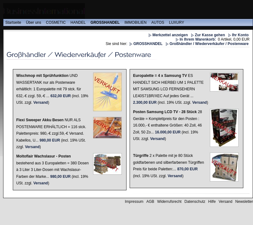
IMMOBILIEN (136, 22)
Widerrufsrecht (169, 201)
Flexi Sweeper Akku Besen (40, 120)
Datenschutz (195, 201)
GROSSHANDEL (105, 22)
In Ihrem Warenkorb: (198, 39)
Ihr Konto (240, 35)
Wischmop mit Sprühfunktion (42, 75)
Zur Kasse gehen (210, 35)
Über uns (33, 22)
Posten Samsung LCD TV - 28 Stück (165, 112)
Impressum (134, 201)
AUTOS (157, 22)
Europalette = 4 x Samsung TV (160, 75)
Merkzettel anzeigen (170, 35)
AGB (150, 201)
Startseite (13, 22)
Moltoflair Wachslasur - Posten (43, 156)
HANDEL (78, 22)
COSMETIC (56, 22)
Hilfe (212, 201)
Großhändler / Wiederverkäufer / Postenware (209, 44)
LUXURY (176, 22)
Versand (40, 102)
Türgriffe (140, 155)
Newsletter (244, 201)
